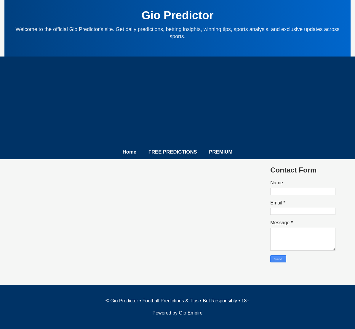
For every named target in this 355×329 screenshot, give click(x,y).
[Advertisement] (177, 103)
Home (130, 152)
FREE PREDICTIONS (172, 152)
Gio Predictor (177, 15)
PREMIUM (220, 152)
